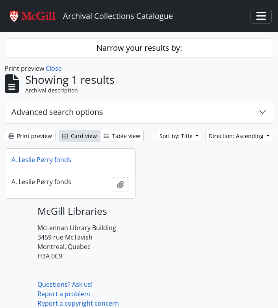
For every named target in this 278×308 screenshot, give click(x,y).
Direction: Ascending (237, 136)
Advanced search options (57, 112)
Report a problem (63, 294)
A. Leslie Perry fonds (41, 159)
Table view (122, 136)
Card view (79, 136)
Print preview (30, 136)
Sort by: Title (176, 136)
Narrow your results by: (139, 47)
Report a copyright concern (78, 303)
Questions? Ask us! (65, 284)
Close (54, 68)
